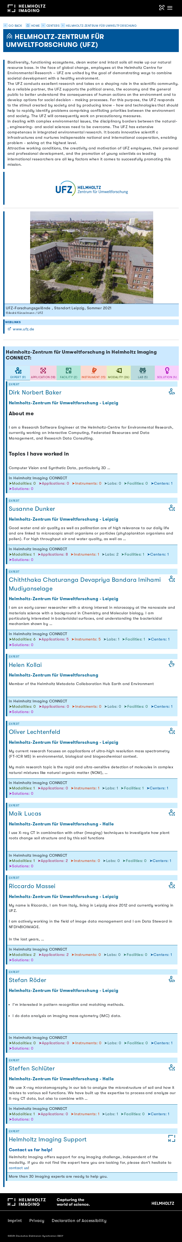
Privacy (36, 1220)
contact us (18, 1168)
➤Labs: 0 (113, 483)
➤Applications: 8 (53, 554)
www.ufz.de (20, 329)
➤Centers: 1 (161, 483)
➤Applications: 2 (53, 861)
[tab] (18, 373)
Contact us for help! (30, 1149)
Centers (53, 25)
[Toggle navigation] (170, 8)
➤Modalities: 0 (23, 483)
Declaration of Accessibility (79, 1220)
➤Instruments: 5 (86, 639)
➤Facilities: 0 (136, 483)
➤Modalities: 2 (23, 954)
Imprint (15, 1220)
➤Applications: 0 (54, 483)
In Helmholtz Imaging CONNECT (38, 478)
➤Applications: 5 (54, 639)
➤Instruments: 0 (87, 483)
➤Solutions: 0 (21, 488)
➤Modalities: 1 (22, 554)
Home (31, 25)
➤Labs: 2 (111, 554)
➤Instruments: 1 (85, 554)
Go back (12, 25)
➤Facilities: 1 (133, 554)
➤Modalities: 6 (23, 639)
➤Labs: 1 (111, 639)
